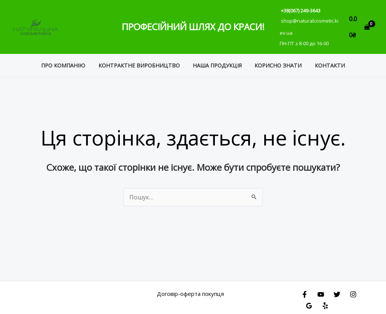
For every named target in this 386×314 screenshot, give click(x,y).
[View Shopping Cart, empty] (359, 24)
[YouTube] (320, 289)
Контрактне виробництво (141, 60)
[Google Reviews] (309, 301)
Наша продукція (217, 60)
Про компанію (67, 60)
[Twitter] (337, 289)
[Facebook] (304, 289)
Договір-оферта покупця (190, 289)
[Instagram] (353, 289)
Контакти (326, 60)
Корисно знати (276, 60)
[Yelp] (325, 301)
